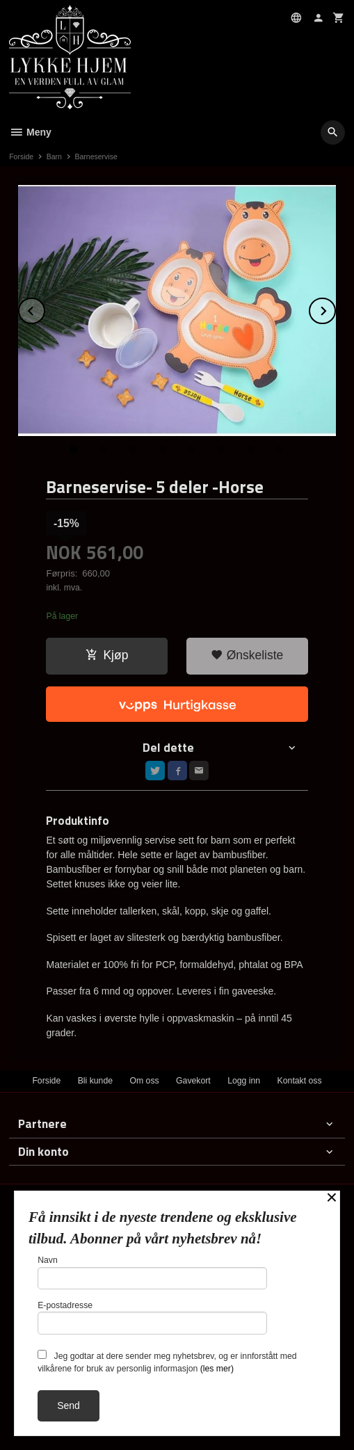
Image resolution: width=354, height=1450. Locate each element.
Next (335, 308)
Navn (152, 1272)
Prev (44, 308)
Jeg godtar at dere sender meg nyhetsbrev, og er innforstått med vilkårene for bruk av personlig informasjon (167, 1362)
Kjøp (107, 655)
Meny (30, 132)
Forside (21, 156)
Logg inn (243, 1081)
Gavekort (193, 1081)
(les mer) (217, 1369)
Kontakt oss (299, 1081)
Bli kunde (95, 1081)
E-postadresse (152, 1317)
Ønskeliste (247, 655)
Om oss (144, 1081)
